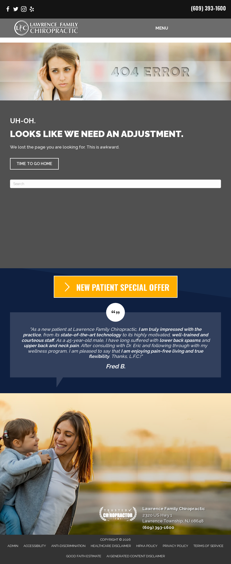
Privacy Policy (175, 546)
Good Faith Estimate (83, 556)
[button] (34, 164)
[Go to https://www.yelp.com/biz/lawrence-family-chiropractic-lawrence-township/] (31, 10)
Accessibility (35, 546)
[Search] (115, 184)
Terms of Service (209, 546)
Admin (13, 546)
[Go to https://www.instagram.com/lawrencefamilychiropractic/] (23, 10)
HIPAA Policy (147, 546)
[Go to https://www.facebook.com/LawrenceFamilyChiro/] (7, 10)
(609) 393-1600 (208, 8)
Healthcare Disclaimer (111, 546)
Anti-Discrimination (68, 546)
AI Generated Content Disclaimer (135, 556)
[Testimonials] (115, 340)
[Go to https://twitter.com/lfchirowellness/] (15, 10)
